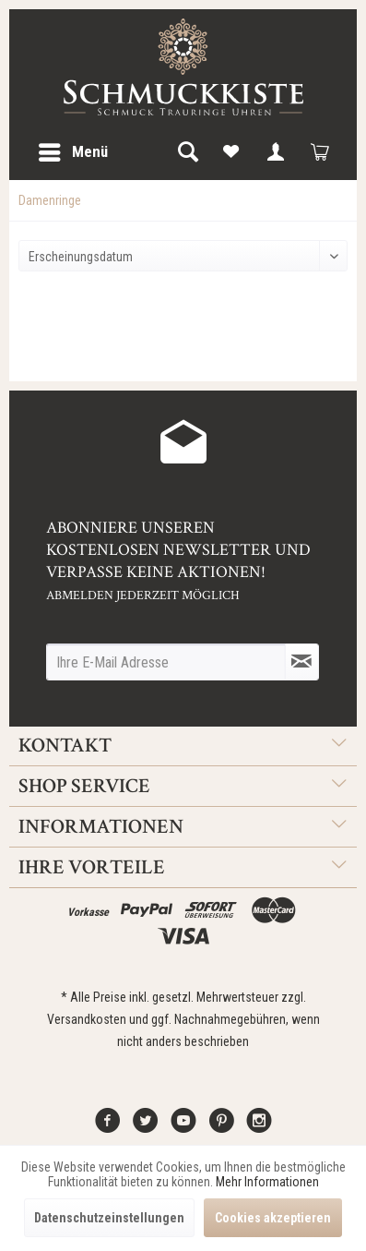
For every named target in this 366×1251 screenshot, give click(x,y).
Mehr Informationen (267, 1181)
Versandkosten (86, 1019)
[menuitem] (72, 152)
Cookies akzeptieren (273, 1217)
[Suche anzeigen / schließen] (187, 152)
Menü (73, 149)
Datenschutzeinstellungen (109, 1217)
